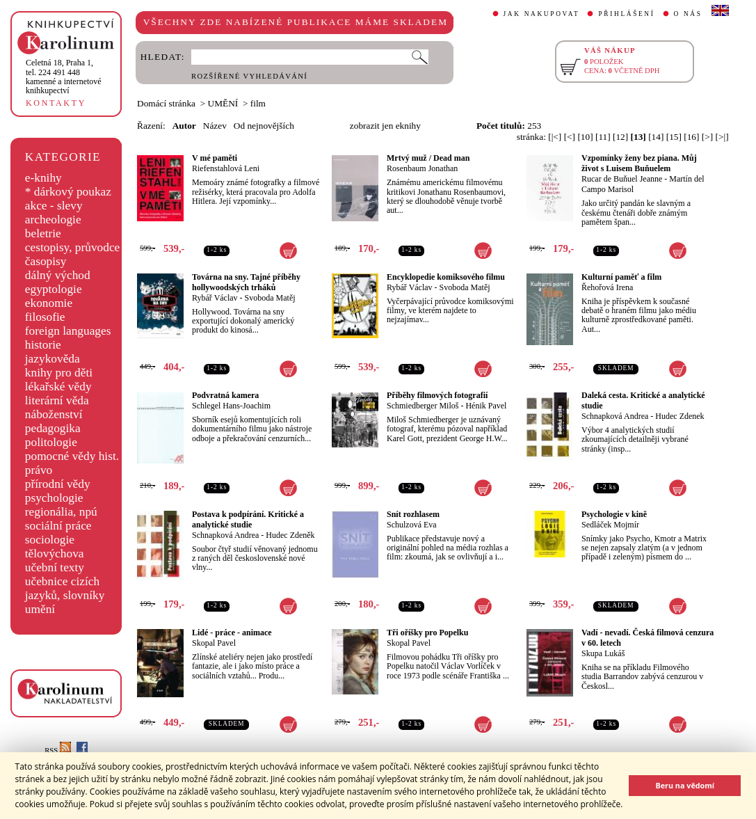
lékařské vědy (58, 386)
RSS (58, 750)
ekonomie (48, 303)
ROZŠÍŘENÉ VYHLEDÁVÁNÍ (249, 76)
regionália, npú (61, 511)
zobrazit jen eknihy (385, 125)
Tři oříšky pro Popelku (427, 632)
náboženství (54, 414)
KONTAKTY (56, 103)
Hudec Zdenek (679, 416)
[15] (674, 137)
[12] (620, 137)
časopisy (46, 261)
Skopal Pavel (214, 643)
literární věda (57, 400)
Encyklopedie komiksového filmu (446, 277)
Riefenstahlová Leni (225, 168)
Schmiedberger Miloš (422, 406)
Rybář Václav (215, 298)
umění (40, 609)
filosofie (45, 317)
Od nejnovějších (264, 125)
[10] (585, 137)
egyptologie (53, 289)
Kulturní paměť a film (621, 277)
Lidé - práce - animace (232, 632)
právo (38, 470)
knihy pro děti (59, 372)
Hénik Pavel (485, 406)
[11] (603, 137)
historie (43, 344)
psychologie (54, 497)
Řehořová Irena (607, 287)
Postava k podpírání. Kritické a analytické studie (248, 519)
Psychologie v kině (614, 514)
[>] (707, 137)
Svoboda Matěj (270, 298)
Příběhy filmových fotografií (437, 395)
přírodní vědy (57, 484)
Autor (184, 125)
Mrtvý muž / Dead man (428, 158)
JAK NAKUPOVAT (542, 13)
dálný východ (57, 275)
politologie (51, 442)
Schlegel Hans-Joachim (231, 406)
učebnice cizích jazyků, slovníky (65, 588)
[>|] (722, 137)
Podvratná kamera (225, 395)
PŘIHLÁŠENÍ (626, 13)
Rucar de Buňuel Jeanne (621, 179)
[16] (691, 137)
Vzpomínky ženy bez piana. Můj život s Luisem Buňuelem (639, 163)
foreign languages (68, 330)
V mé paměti (214, 158)
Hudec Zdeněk (290, 535)
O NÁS (688, 13)
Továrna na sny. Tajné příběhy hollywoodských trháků (246, 282)
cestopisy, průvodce (72, 247)
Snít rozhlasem (413, 514)
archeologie (53, 219)
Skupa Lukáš (603, 653)
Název (215, 125)
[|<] (554, 137)
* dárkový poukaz (68, 191)
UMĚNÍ (223, 103)
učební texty (54, 567)
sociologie (49, 539)
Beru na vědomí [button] (684, 785)
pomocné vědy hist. (72, 456)
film (258, 103)
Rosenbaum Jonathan (422, 168)
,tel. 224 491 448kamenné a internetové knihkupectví (64, 76)
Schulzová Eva (412, 525)
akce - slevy (54, 205)
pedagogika (53, 428)
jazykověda (52, 358)
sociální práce (58, 525)
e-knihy (43, 177)
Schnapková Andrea (614, 416)
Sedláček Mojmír (610, 525)
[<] (569, 137)
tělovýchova (54, 553)
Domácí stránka (166, 103)
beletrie (43, 233)
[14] (655, 137)
